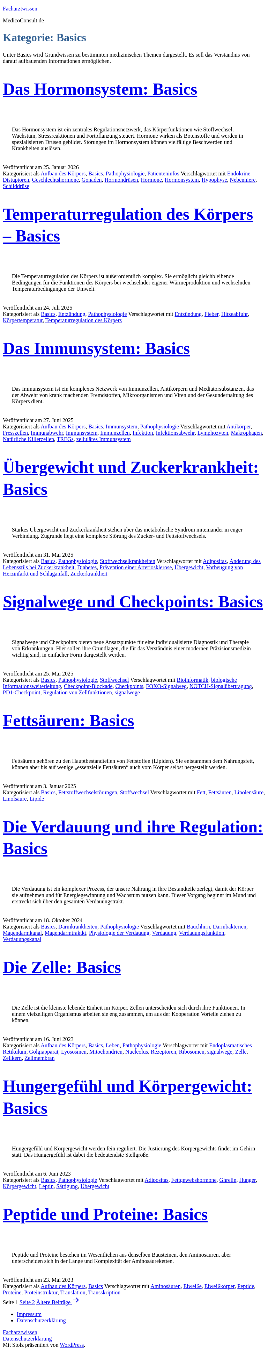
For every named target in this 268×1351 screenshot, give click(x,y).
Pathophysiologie (125, 173)
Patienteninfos (163, 173)
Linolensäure (248, 792)
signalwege (127, 692)
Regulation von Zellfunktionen (77, 692)
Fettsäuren (220, 792)
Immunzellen (114, 433)
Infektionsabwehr (175, 433)
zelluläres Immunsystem (103, 439)
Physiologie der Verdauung (119, 933)
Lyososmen (74, 1052)
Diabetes (87, 567)
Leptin (46, 1186)
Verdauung (164, 933)
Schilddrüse (16, 186)
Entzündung (71, 314)
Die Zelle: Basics (62, 967)
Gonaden (92, 180)
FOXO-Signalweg (166, 686)
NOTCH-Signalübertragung (220, 686)
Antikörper (238, 426)
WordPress (72, 1345)
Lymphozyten (213, 433)
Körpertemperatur (23, 320)
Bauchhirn (198, 927)
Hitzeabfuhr (234, 314)
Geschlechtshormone (55, 180)
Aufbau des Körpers (62, 173)
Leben (113, 1045)
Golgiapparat (44, 1052)
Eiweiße (192, 1286)
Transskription (104, 1292)
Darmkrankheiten (77, 927)
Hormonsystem (182, 180)
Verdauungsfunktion (201, 933)
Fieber (211, 314)
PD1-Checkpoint (21, 692)
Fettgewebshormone (194, 1180)
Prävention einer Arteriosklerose (135, 567)
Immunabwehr (47, 433)
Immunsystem (121, 426)
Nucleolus (136, 1052)
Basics (95, 173)
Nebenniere (243, 180)
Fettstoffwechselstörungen (87, 792)
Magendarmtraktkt (65, 933)
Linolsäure (15, 799)
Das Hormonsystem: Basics (100, 89)
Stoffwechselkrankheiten (127, 561)
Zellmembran (39, 1058)
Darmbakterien (229, 927)
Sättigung (66, 1186)
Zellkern (12, 1058)
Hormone (151, 180)
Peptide (245, 1286)
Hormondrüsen (121, 180)
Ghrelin (228, 1180)
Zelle (241, 1052)
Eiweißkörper (219, 1286)
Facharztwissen (20, 9)
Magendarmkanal (22, 933)
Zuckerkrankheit (88, 574)
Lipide (36, 799)
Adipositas (214, 561)
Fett (201, 792)
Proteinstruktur (40, 1292)
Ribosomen (191, 1052)
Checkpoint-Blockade (88, 686)
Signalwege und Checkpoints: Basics (133, 601)
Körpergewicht (19, 1186)
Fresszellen (15, 433)
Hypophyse (214, 180)
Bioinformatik (192, 680)
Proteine (12, 1292)
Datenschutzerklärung (27, 1339)
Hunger (247, 1180)
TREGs (65, 439)
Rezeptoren (163, 1052)
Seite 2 (27, 1302)
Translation (72, 1292)
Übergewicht (188, 567)
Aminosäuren (165, 1286)
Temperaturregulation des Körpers (83, 320)
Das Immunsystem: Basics (96, 348)
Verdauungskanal (22, 939)
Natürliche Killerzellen (28, 439)
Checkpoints (129, 686)
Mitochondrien (105, 1052)
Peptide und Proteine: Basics (105, 1214)
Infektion (143, 433)
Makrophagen (246, 433)
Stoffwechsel (114, 680)
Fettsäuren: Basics (68, 720)
